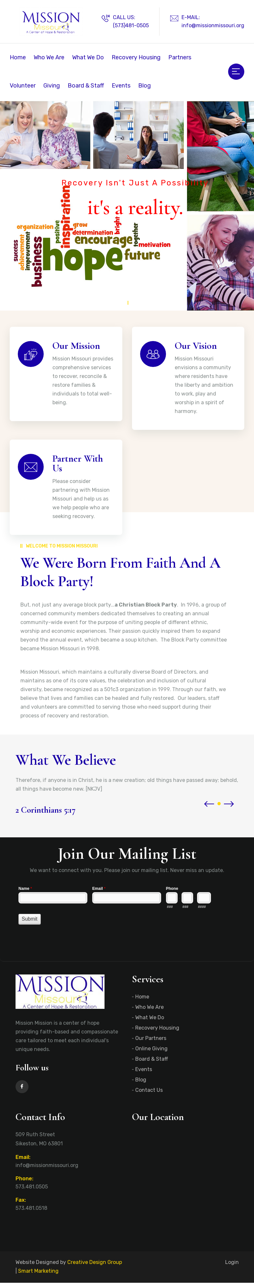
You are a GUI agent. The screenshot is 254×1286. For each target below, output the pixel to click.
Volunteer (23, 85)
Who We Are (49, 57)
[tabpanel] (127, 205)
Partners (179, 57)
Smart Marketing (38, 1274)
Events (121, 85)
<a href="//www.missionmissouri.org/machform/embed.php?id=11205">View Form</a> (127, 914)
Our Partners (150, 1041)
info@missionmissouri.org (213, 25)
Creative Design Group (94, 1265)
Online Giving (151, 1052)
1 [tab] (127, 296)
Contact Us (149, 1093)
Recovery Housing (136, 57)
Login (232, 1265)
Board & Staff (86, 85)
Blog (144, 85)
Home (18, 57)
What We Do (88, 57)
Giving (51, 85)
